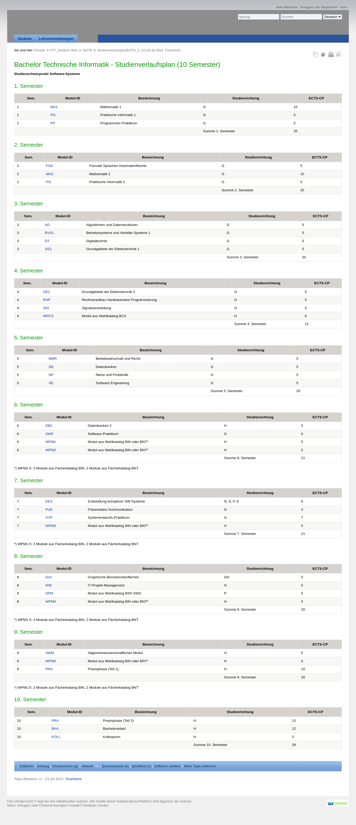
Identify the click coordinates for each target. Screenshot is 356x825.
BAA (55, 729)
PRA (49, 669)
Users (344, 7)
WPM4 (50, 601)
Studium (25, 39)
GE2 (46, 292)
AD (47, 225)
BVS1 (49, 233)
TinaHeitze (172, 50)
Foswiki (39, 50)
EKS (48, 501)
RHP (47, 300)
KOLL (56, 737)
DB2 (48, 426)
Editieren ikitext (167, 766)
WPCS (48, 316)
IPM (48, 585)
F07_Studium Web (64, 50)
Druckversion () (65, 766)
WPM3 (50, 526)
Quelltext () (141, 766)
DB (51, 367)
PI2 (48, 182)
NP (51, 375)
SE (51, 383)
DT (47, 241)
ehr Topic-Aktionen (200, 766)
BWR (53, 359)
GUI (48, 577)
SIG (46, 308)
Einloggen (307, 7)
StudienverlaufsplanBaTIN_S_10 (121, 50)
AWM (49, 653)
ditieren (27, 766)
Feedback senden (95, 805)
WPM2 (50, 450)
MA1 (54, 107)
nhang (43, 766)
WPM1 (50, 442)
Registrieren (329, 7)
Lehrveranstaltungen (56, 39)
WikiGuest (290, 7)
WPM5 (50, 661)
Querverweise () (115, 766)
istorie (87, 766)
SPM (49, 593)
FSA (49, 166)
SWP (49, 434)
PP (52, 123)
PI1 (52, 115)
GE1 (48, 249)
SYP (48, 517)
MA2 (49, 174)
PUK (49, 509)
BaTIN (87, 50)
